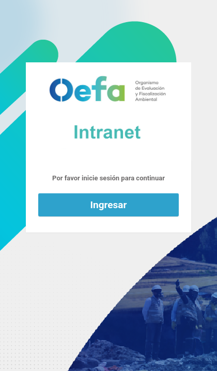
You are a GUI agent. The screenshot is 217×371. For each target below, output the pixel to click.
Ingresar (108, 205)
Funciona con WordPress (108, 111)
